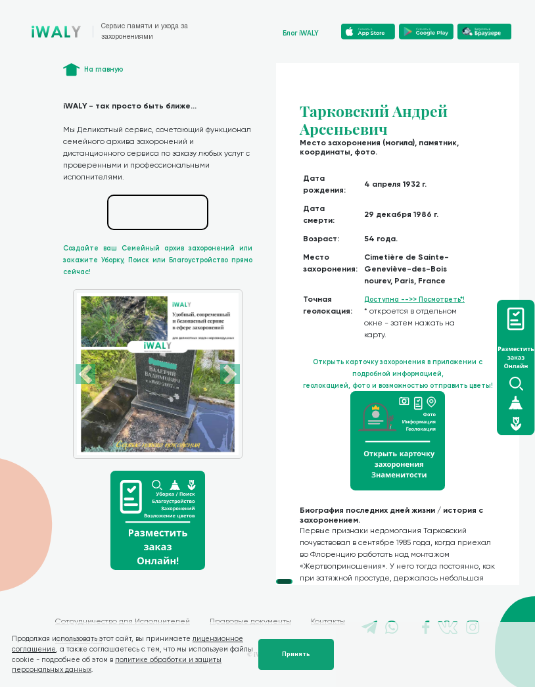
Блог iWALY (301, 33)
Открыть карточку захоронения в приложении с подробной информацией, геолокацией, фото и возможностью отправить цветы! (398, 374)
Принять (296, 654)
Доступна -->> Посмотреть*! (414, 299)
